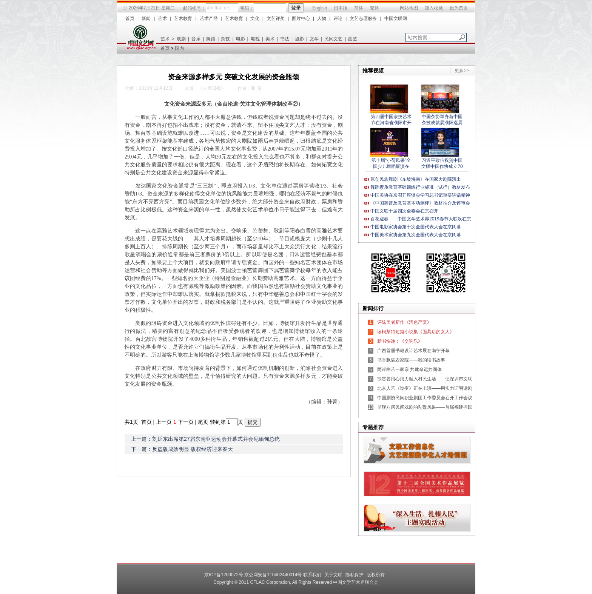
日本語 (340, 8)
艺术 (162, 18)
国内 (179, 48)
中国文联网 (395, 18)
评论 (337, 18)
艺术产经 (209, 18)
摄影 (299, 39)
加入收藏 (434, 8)
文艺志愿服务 (363, 18)
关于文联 (333, 574)
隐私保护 (354, 574)
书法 (284, 39)
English (319, 8)
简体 (358, 8)
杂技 (225, 39)
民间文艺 (333, 39)
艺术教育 (183, 18)
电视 (255, 39)
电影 (240, 39)
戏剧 (181, 39)
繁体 (374, 8)
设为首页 (459, 8)
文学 (314, 39)
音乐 (195, 39)
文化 (254, 18)
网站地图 (409, 8)
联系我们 (312, 574)
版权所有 (376, 574)
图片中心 (301, 18)
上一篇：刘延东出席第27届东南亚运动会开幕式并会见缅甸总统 (205, 439)
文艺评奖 (276, 18)
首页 (129, 18)
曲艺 (352, 39)
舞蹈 (210, 39)
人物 (321, 18)
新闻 (146, 18)
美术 (269, 39)
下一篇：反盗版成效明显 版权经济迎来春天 (182, 449)
